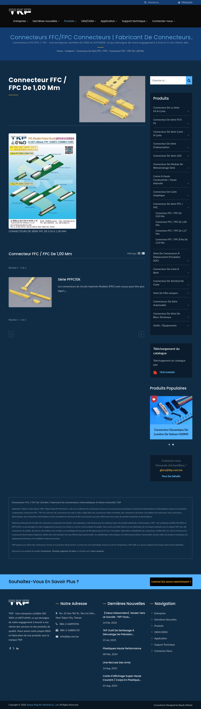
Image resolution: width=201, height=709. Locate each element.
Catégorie (69, 51)
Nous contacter (97, 551)
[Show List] (143, 253)
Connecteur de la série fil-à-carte (166, 109)
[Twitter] (13, 648)
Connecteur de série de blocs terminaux (166, 315)
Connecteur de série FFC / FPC (92, 51)
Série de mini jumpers (165, 292)
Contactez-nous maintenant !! (171, 581)
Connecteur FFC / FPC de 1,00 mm (127, 51)
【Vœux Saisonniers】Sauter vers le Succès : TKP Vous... (124, 615)
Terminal (55, 551)
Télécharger (164, 372)
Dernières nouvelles (46, 21)
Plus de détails (171, 476)
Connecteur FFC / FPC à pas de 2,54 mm (172, 241)
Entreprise (20, 21)
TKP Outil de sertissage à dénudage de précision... (118, 632)
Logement (64, 551)
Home (60, 51)
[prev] (11, 334)
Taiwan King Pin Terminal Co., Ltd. (43, 704)
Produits (70, 21)
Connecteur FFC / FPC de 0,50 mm (169, 215)
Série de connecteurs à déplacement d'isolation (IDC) (166, 257)
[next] (141, 334)
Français (187, 2)
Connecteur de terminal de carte (168, 282)
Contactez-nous (163, 21)
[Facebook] (10, 648)
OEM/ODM (88, 21)
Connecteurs (46, 551)
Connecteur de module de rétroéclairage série (168, 166)
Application (109, 21)
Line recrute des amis (116, 662)
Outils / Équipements (165, 325)
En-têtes (72, 551)
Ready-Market (185, 705)
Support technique (135, 21)
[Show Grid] (139, 253)
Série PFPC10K (69, 279)
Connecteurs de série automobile (165, 303)
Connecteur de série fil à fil (167, 121)
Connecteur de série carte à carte (168, 133)
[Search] (162, 2)
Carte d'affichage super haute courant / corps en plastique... (122, 678)
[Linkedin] (17, 648)
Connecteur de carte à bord (166, 270)
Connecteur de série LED (167, 155)
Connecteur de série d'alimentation (164, 145)
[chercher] (145, 2)
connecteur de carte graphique (165, 193)
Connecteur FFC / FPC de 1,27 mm (171, 232)
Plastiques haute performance (122, 648)
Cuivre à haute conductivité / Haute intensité (165, 180)
